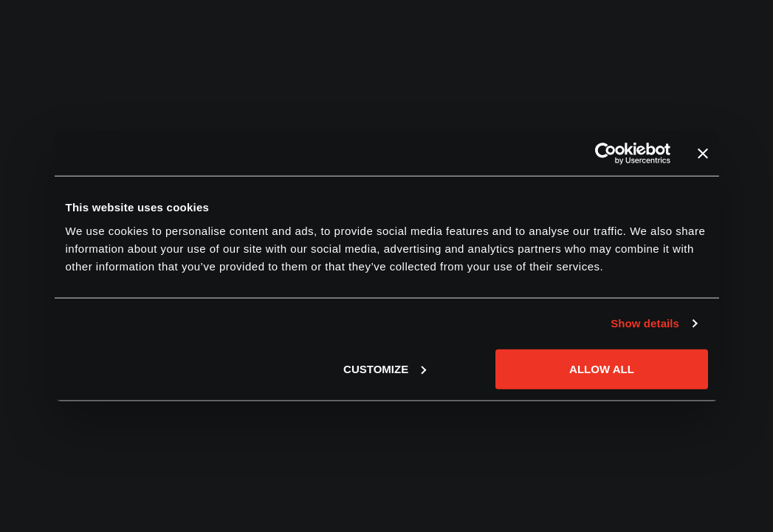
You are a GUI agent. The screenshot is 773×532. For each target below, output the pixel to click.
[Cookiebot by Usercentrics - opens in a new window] (605, 154)
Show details (645, 323)
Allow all (601, 368)
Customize (384, 368)
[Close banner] (703, 154)
